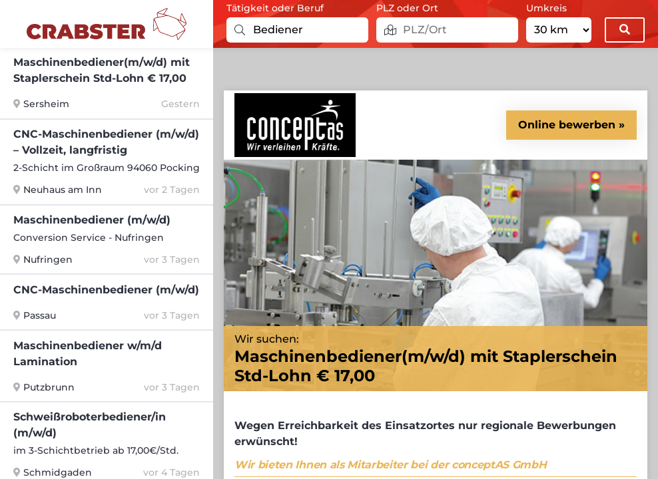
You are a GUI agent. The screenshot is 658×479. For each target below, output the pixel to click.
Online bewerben (566, 124)
